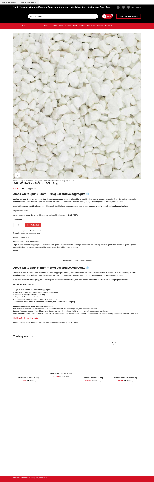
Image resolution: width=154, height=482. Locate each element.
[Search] (63, 16)
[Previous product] (69, 181)
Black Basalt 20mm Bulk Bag (61, 373)
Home (15, 181)
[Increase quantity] (22, 225)
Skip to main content (29, 2)
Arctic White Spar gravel (50, 245)
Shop (22, 181)
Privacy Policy (18, 458)
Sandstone (17, 437)
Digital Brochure (19, 454)
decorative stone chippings (71, 245)
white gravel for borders (51, 247)
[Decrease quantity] (15, 225)
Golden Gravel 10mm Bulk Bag (125, 378)
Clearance (17, 445)
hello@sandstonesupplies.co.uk (25, 424)
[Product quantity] (18, 225)
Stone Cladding (19, 441)
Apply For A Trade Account (129, 16)
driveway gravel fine (108, 245)
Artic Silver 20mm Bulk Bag (28, 378)
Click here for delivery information (26, 318)
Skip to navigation (9, 2)
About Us (16, 465)
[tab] (67, 259)
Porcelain (16, 434)
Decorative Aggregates (34, 181)
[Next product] (74, 181)
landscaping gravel (34, 247)
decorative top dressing (91, 245)
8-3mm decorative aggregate (29, 245)
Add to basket (33, 225)
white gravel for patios (69, 247)
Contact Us (17, 462)
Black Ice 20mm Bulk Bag (93, 378)
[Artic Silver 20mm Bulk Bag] (28, 357)
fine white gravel (123, 245)
